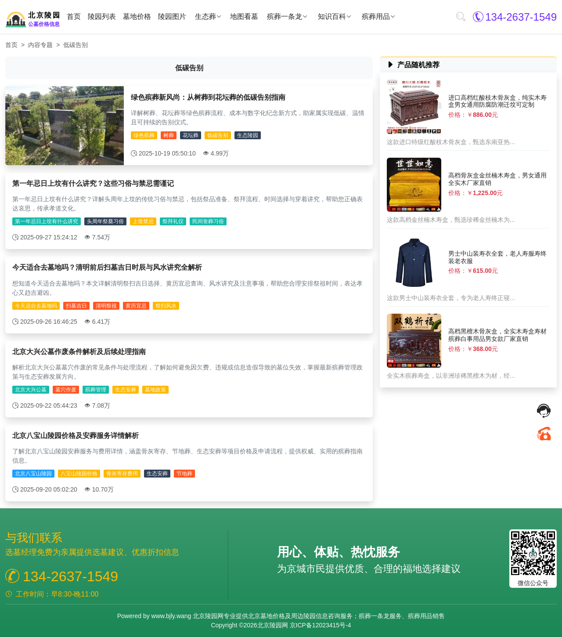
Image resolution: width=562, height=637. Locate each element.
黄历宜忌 (136, 306)
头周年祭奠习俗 (105, 221)
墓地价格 (137, 16)
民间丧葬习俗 (208, 221)
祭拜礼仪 (173, 221)
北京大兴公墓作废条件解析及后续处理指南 (79, 351)
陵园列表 (102, 16)
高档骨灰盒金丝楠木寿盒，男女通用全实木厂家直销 (497, 179)
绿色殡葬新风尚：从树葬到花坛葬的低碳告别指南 (208, 97)
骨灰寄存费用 (122, 474)
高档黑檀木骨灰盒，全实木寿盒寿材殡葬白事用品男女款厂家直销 (497, 335)
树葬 (168, 135)
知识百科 (332, 17)
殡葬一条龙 (284, 17)
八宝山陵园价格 (79, 474)
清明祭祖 (106, 306)
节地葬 (184, 474)
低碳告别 (217, 135)
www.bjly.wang (171, 615)
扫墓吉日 (76, 306)
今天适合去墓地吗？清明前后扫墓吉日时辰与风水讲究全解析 (107, 267)
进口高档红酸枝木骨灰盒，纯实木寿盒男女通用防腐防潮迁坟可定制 (497, 101)
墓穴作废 (65, 390)
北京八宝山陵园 (33, 474)
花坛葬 (190, 135)
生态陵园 (247, 135)
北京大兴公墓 (31, 390)
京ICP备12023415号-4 (320, 625)
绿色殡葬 (144, 135)
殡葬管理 (95, 390)
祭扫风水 (166, 306)
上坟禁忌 (143, 221)
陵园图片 (172, 16)
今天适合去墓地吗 (36, 306)
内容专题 (40, 44)
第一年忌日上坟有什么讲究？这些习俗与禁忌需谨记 (93, 183)
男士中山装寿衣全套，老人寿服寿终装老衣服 (497, 257)
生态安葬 (125, 390)
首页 (74, 16)
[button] (460, 17)
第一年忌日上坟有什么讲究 (46, 221)
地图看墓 (244, 16)
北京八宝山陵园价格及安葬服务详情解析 (75, 435)
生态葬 (205, 17)
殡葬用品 (376, 17)
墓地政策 (155, 390)
